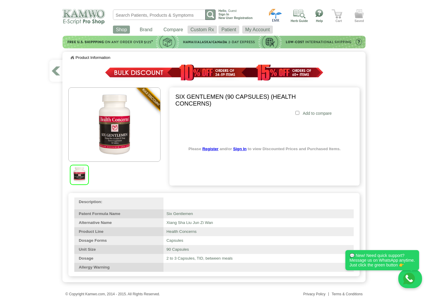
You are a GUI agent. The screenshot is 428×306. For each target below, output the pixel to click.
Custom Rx (202, 29)
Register (210, 149)
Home (72, 57)
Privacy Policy (314, 294)
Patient (228, 29)
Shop (121, 29)
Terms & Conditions (347, 294)
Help (319, 21)
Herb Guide (299, 21)
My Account (257, 29)
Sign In (239, 149)
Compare (173, 29)
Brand (146, 29)
